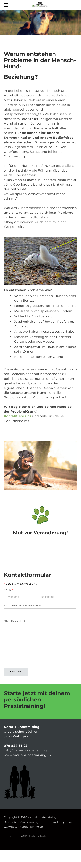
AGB (24, 836)
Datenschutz (37, 836)
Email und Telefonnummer (24, 605)
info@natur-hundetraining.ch (28, 750)
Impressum (11, 836)
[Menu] (7, 5)
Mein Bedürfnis (16, 621)
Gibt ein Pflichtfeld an (20, 584)
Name (8, 590)
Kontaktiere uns (17, 416)
